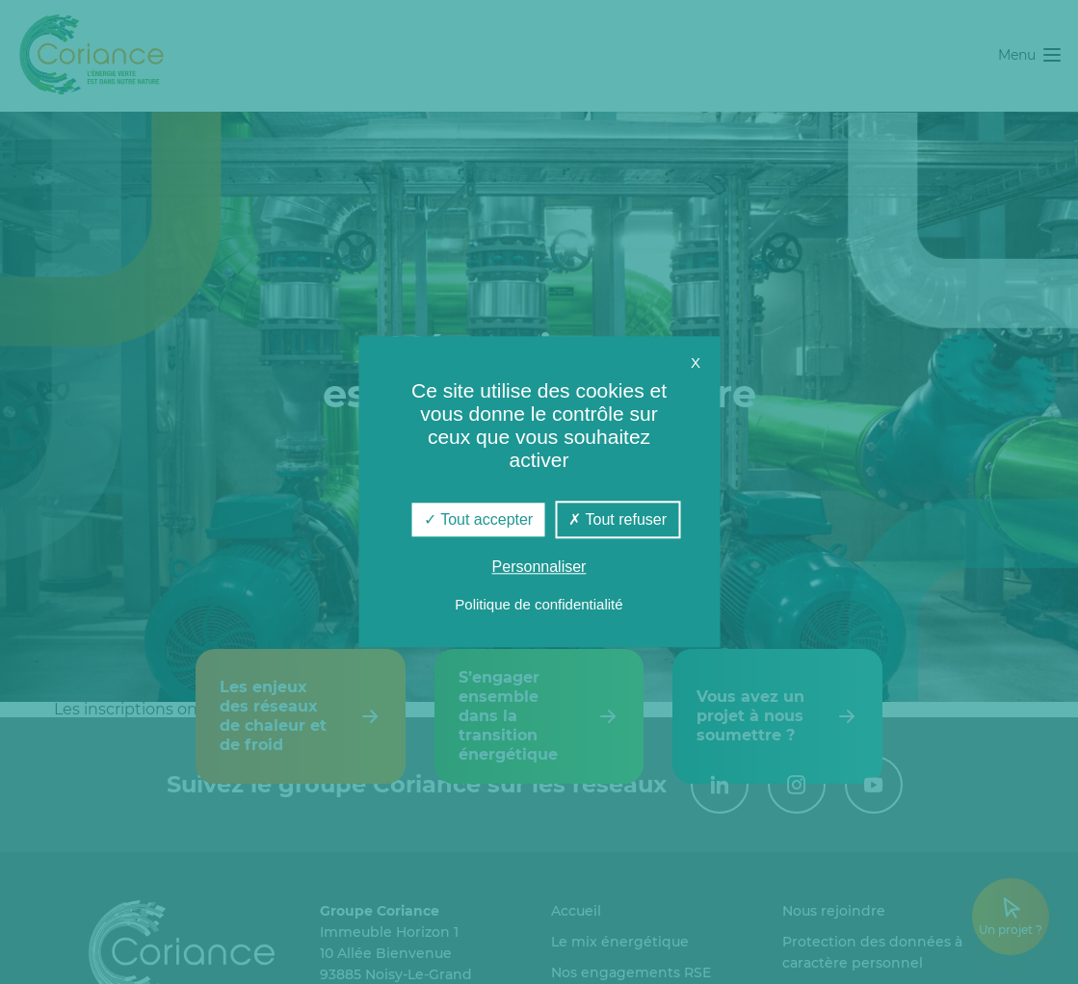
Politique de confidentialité (538, 605)
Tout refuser (617, 519)
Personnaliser (539, 567)
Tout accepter (478, 519)
